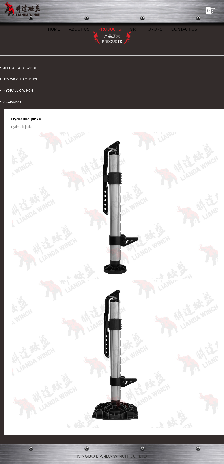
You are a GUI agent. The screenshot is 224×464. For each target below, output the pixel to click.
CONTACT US (184, 29)
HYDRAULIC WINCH (18, 90)
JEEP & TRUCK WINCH (20, 68)
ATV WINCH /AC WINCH (20, 79)
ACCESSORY (13, 101)
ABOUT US (79, 29)
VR (133, 29)
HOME (54, 29)
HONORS (153, 29)
